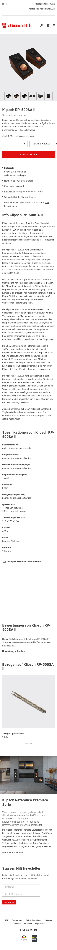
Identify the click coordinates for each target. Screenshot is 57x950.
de (7, 4)
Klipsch (24, 197)
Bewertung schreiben (13, 651)
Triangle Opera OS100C (13, 733)
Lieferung (17, 923)
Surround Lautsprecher (14, 115)
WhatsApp (50, 9)
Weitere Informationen (13, 852)
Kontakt (32, 9)
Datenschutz (17, 920)
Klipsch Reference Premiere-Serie (25, 802)
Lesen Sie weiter (27, 129)
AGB (6, 920)
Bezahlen (28, 923)
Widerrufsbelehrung (34, 920)
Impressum (39, 923)
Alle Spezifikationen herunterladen (24, 561)
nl (3, 4)
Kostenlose (9, 191)
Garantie (49, 920)
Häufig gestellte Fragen (45, 4)
